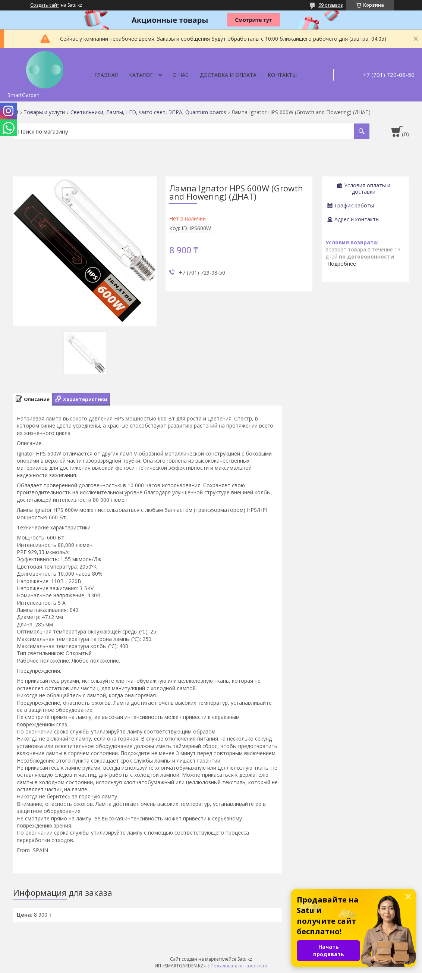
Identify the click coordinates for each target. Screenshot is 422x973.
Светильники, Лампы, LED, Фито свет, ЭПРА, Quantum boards (148, 112)
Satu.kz (244, 959)
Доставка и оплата (228, 74)
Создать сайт (44, 5)
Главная (106, 74)
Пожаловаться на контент (239, 966)
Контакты (282, 74)
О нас (181, 74)
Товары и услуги (44, 112)
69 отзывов (330, 5)
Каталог (141, 74)
